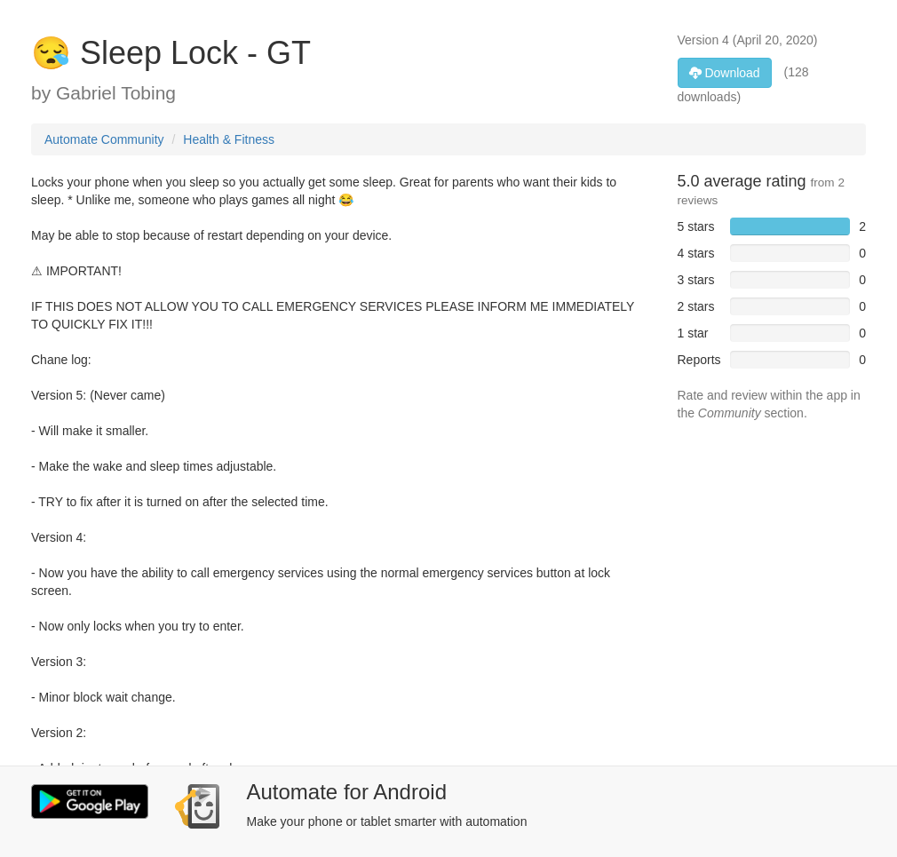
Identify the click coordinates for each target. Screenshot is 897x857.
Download (724, 73)
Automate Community (104, 139)
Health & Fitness (228, 139)
